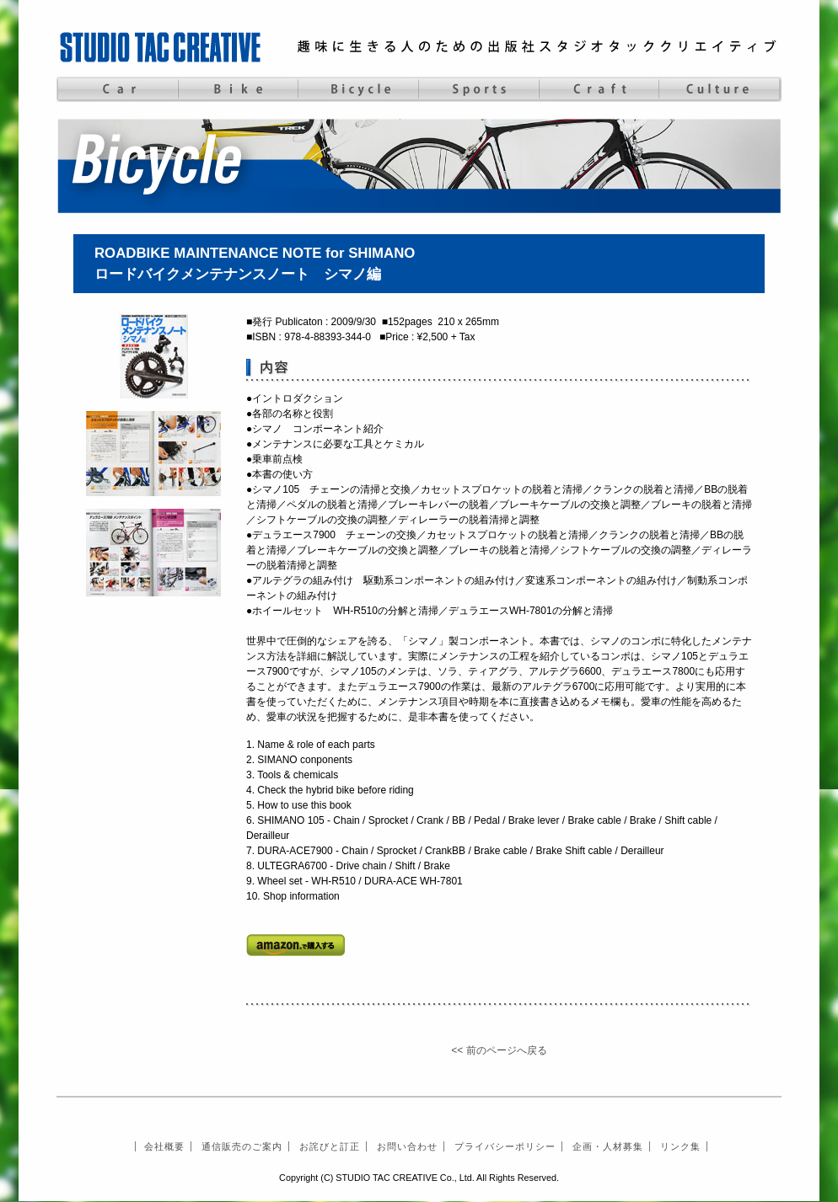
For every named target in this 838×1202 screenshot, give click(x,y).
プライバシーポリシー (505, 1146)
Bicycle (358, 89)
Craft (599, 89)
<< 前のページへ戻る (498, 1050)
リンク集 (680, 1146)
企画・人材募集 (607, 1146)
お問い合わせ (407, 1146)
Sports (478, 89)
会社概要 (164, 1146)
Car (116, 89)
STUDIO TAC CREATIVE (161, 46)
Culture (719, 89)
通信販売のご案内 (241, 1146)
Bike (237, 89)
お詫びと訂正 (329, 1146)
